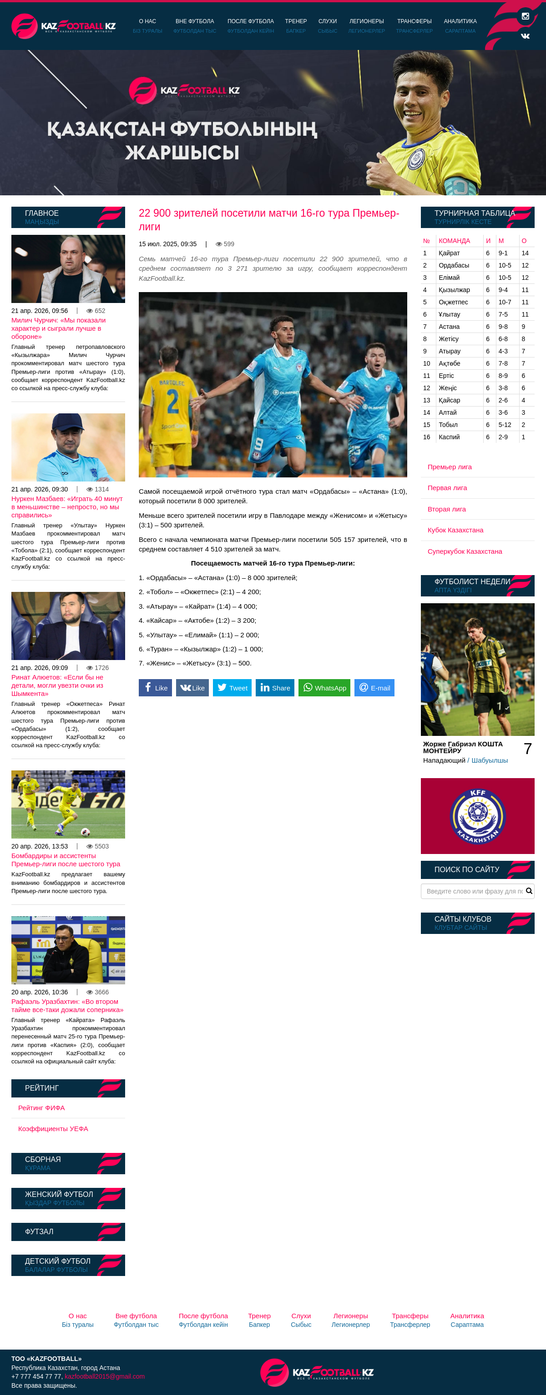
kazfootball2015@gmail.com (105, 1376)
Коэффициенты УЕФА (53, 1128)
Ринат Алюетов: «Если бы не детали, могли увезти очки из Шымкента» (57, 685)
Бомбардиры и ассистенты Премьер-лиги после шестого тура (65, 860)
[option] (273, 122)
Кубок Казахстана (456, 530)
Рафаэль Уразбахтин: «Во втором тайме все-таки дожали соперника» (67, 1005)
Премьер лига (450, 467)
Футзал (39, 1232)
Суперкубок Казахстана (465, 551)
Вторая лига (447, 509)
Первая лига (447, 487)
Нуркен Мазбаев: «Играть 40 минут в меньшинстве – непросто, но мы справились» (67, 507)
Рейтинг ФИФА (41, 1108)
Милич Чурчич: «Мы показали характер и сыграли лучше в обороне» (58, 328)
